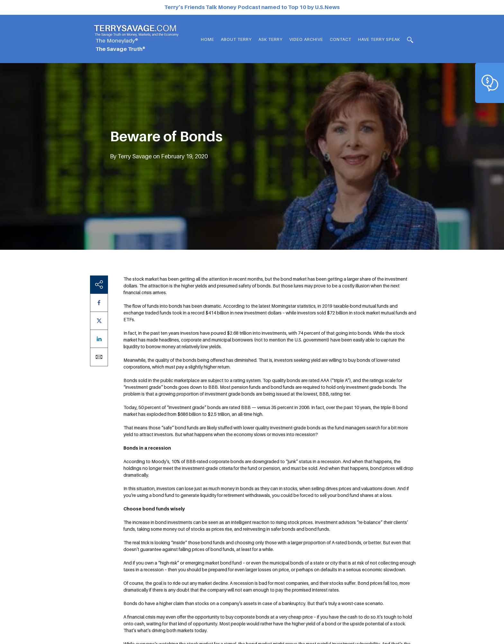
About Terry (236, 39)
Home (207, 39)
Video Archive (306, 39)
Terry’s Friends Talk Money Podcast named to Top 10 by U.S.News (252, 7)
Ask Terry (270, 39)
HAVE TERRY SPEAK (379, 39)
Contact (340, 39)
